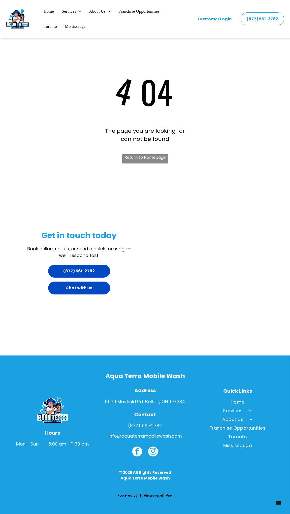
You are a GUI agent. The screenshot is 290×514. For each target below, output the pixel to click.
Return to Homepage (145, 157)
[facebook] (137, 452)
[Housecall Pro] (156, 495)
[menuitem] (49, 11)
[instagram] (153, 452)
